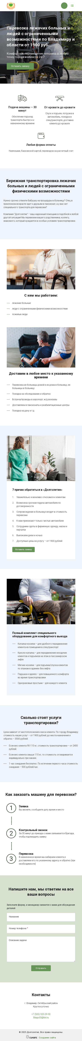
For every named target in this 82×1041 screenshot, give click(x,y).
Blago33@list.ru (41, 1017)
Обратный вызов (64, 5)
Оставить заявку (20, 66)
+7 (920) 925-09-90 (41, 1014)
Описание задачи (18, 940)
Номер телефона (17, 928)
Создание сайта (47, 1037)
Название (14, 916)
